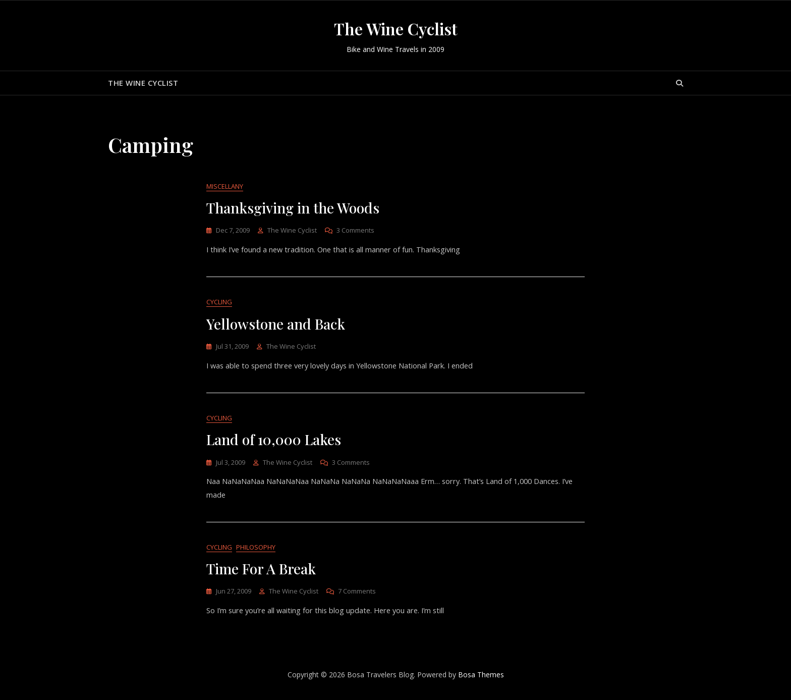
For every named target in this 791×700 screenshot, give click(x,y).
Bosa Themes (481, 679)
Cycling (219, 303)
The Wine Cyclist (396, 28)
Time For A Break (261, 572)
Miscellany (224, 186)
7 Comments (357, 595)
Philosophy (255, 550)
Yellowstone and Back (275, 325)
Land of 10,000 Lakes (273, 442)
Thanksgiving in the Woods (292, 208)
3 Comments (355, 231)
